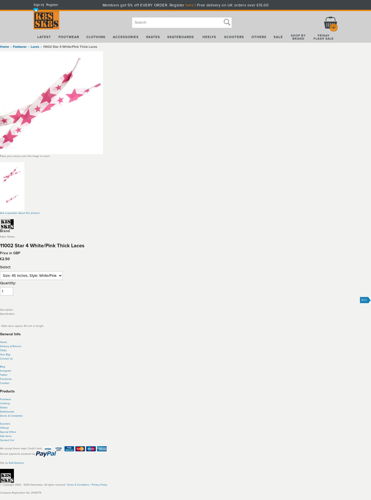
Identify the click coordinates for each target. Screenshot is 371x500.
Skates (4, 407)
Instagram (5, 370)
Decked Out (7, 440)
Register (52, 5)
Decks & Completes (11, 415)
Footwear (5, 399)
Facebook (6, 379)
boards (10, 411)
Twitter (3, 374)
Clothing (5, 403)
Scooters (5, 423)
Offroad (4, 427)
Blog (2, 366)
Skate (3, 411)
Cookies (5, 383)
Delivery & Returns (10, 346)
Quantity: (8, 283)
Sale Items (6, 436)
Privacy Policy (99, 484)
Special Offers (8, 432)
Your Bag (5, 354)
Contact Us (6, 358)
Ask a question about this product (20, 213)
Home (4, 47)
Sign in (38, 5)
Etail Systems (16, 462)
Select (5, 267)
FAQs (3, 350)
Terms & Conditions (78, 484)
